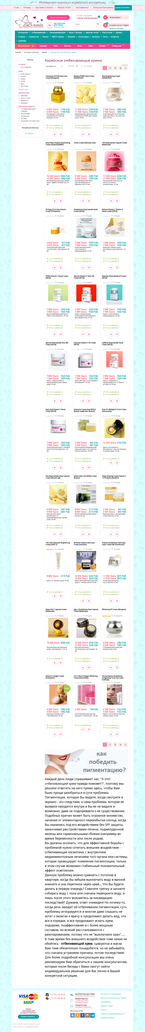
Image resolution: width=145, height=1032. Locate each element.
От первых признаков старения (28, 110)
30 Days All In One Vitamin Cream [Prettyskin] (56, 210)
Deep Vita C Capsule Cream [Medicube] (56, 610)
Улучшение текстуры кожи (30, 121)
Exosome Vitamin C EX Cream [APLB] (85, 344)
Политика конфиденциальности (113, 1014)
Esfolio (23, 79)
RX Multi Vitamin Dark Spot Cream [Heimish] (84, 544)
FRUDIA (23, 76)
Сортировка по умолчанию (51, 66)
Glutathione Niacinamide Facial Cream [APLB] (86, 210)
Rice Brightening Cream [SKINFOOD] (111, 77)
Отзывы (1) (118, 616)
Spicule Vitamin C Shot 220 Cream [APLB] (84, 277)
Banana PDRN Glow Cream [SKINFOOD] (84, 77)
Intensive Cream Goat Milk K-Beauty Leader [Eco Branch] (85, 410)
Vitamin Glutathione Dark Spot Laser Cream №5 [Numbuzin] (113, 544)
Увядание (24, 103)
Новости (104, 1010)
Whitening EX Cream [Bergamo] (114, 609)
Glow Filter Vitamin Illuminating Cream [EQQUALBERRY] (58, 144)
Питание (24, 118)
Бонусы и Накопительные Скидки (113, 998)
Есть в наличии (26, 67)
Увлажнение (25, 116)
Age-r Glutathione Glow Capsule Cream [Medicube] (86, 610)
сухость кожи (25, 98)
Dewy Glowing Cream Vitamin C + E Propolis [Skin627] (114, 477)
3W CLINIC (24, 86)
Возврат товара (107, 1006)
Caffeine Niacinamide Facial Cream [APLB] (112, 344)
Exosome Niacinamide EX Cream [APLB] (114, 277)
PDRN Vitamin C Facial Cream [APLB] (57, 277)
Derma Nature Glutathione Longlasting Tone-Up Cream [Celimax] (112, 678)
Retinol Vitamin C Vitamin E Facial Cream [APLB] (112, 210)
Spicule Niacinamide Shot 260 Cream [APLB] (57, 344)
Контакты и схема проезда (111, 994)
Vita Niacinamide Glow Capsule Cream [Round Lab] (58, 477)
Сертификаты (106, 1002)
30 (77, 66)
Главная (18, 52)
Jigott (22, 84)
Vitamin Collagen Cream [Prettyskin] (55, 677)
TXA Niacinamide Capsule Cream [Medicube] (114, 144)
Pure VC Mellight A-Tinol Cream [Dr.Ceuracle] (114, 410)
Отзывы (60, 82)
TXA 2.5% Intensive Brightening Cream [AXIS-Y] (58, 544)
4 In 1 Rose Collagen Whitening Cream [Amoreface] (86, 677)
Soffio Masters (26, 74)
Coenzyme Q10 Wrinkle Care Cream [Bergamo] (56, 77)
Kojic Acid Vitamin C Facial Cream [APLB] (55, 410)
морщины (24, 96)
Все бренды (29, 133)
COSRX (23, 81)
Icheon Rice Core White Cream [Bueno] (85, 477)
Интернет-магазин (31, 52)
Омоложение (25, 114)
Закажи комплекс (122, 7)
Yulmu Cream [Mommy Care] (85, 143)
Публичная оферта (108, 1018)
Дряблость (25, 100)
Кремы (44, 52)
